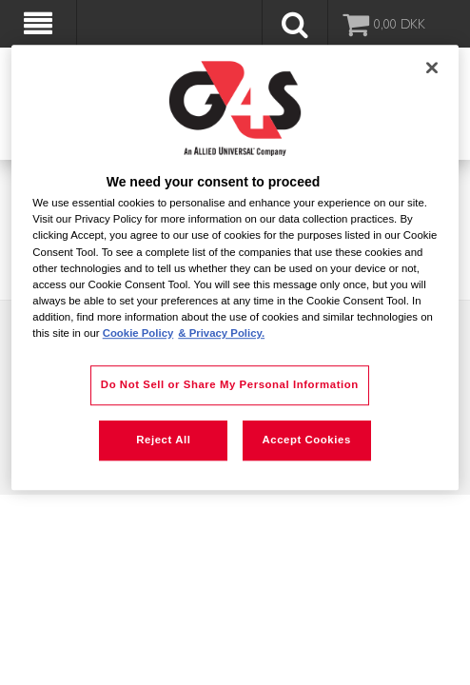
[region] (234, 267)
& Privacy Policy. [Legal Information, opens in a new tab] (221, 333)
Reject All (163, 439)
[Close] (432, 67)
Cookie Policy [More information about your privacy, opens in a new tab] (138, 333)
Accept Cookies (306, 439)
